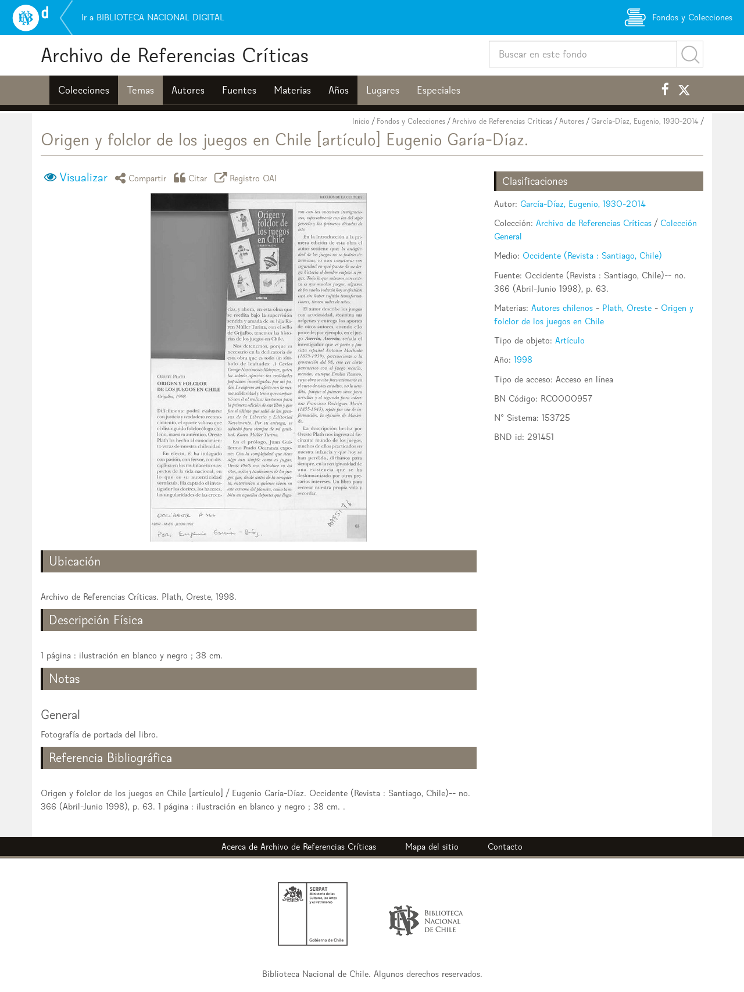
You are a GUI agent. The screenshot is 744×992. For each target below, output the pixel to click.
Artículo (570, 340)
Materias (292, 90)
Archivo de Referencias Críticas (175, 55)
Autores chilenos (562, 307)
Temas (140, 90)
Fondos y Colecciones (411, 121)
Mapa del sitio (432, 846)
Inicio (361, 121)
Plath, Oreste (627, 307)
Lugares (382, 90)
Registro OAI (247, 177)
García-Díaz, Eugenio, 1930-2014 (645, 121)
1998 (523, 359)
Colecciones (83, 90)
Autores (188, 90)
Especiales (438, 90)
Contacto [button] (505, 846)
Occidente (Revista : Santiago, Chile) (592, 255)
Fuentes (239, 90)
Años (338, 90)
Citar (192, 177)
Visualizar (83, 177)
